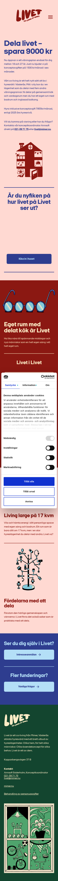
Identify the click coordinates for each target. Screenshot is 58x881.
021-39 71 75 (21, 129)
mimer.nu (9, 786)
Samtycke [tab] (10, 385)
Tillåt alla (29, 481)
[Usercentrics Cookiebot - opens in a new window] (41, 377)
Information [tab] (29, 385)
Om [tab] (47, 385)
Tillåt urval (29, 491)
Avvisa (29, 501)
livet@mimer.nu (42, 129)
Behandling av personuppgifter (21, 794)
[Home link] (29, 17)
